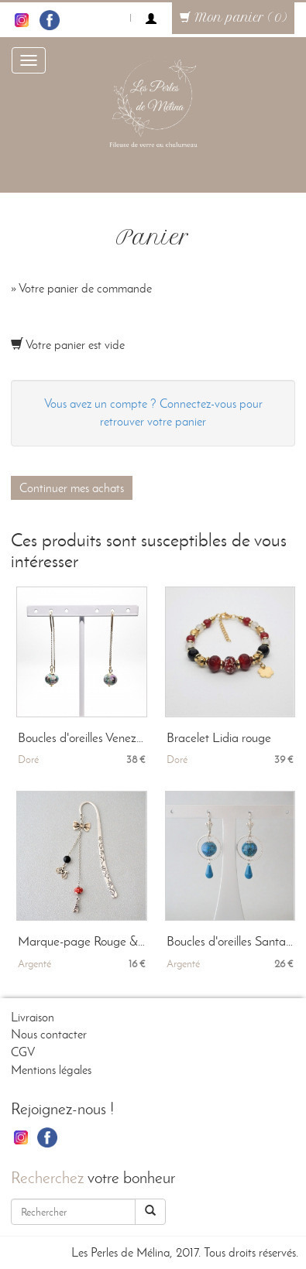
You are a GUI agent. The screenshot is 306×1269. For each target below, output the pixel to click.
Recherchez (47, 1177)
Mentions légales (51, 1069)
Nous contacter (49, 1034)
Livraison (32, 1017)
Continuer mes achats (71, 488)
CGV (23, 1052)
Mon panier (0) (233, 18)
